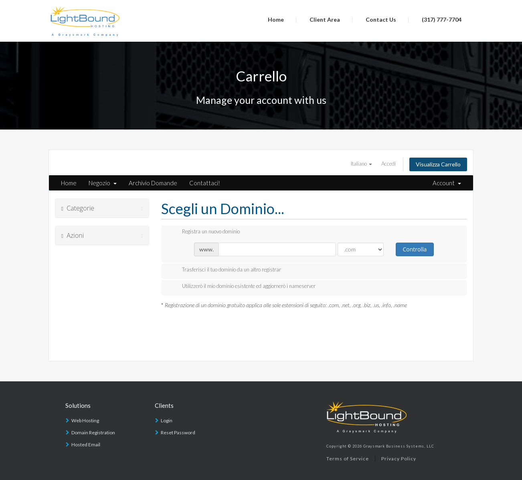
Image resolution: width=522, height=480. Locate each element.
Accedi (388, 163)
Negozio (103, 182)
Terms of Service (347, 459)
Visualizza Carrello (438, 164)
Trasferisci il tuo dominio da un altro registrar (225, 270)
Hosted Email (85, 445)
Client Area (325, 19)
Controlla (415, 249)
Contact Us (381, 19)
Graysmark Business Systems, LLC (398, 446)
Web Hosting (85, 420)
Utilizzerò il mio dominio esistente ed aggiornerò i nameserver (242, 286)
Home (276, 19)
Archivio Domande (153, 182)
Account (447, 182)
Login (166, 420)
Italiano (361, 163)
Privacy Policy (398, 459)
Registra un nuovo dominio (204, 232)
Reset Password (178, 432)
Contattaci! (204, 182)
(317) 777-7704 (441, 19)
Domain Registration (93, 432)
